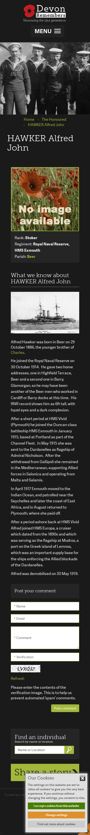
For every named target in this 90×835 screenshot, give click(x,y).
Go (69, 750)
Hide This (82, 778)
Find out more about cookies (56, 824)
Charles (17, 352)
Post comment (65, 708)
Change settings (56, 815)
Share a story (42, 772)
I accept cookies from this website (56, 806)
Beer (31, 256)
